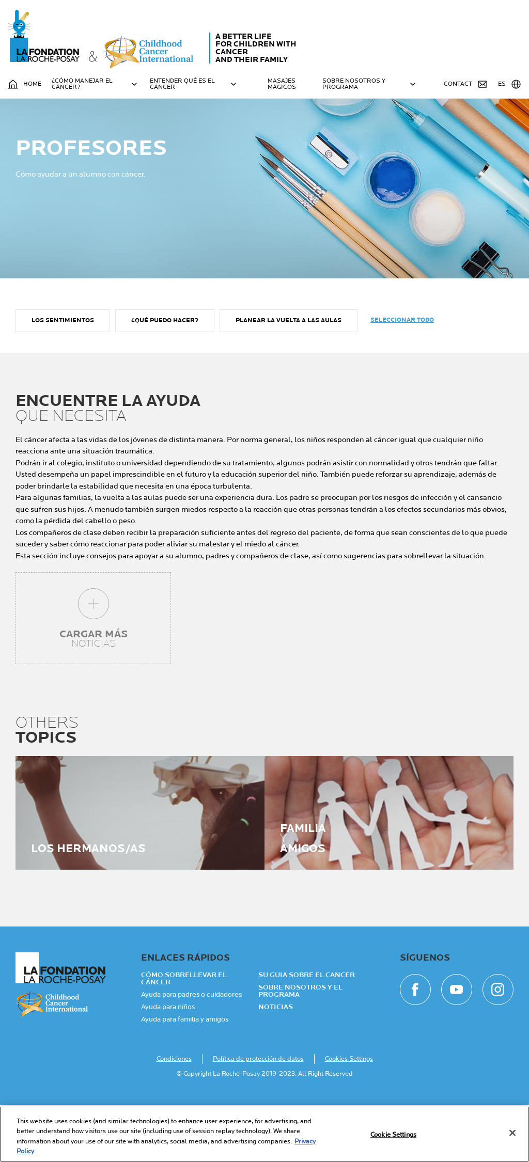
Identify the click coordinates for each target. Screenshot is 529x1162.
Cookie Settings (393, 1134)
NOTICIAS (275, 1063)
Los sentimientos (63, 378)
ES (509, 84)
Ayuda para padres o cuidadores (191, 1051)
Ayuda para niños (168, 1063)
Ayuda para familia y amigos (184, 1076)
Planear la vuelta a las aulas (288, 378)
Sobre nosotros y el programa (300, 1048)
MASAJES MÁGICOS (282, 84)
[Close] (512, 1132)
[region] (264, 1134)
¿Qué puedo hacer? (164, 378)
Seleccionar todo (402, 377)
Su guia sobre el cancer (306, 1031)
